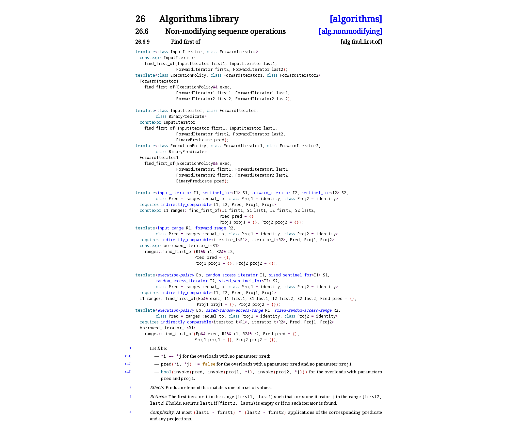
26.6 (142, 31)
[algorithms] (355, 19)
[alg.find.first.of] (361, 41)
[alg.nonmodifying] (350, 31)
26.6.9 (142, 41)
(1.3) (128, 371)
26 (140, 19)
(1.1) (128, 356)
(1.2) (128, 364)
